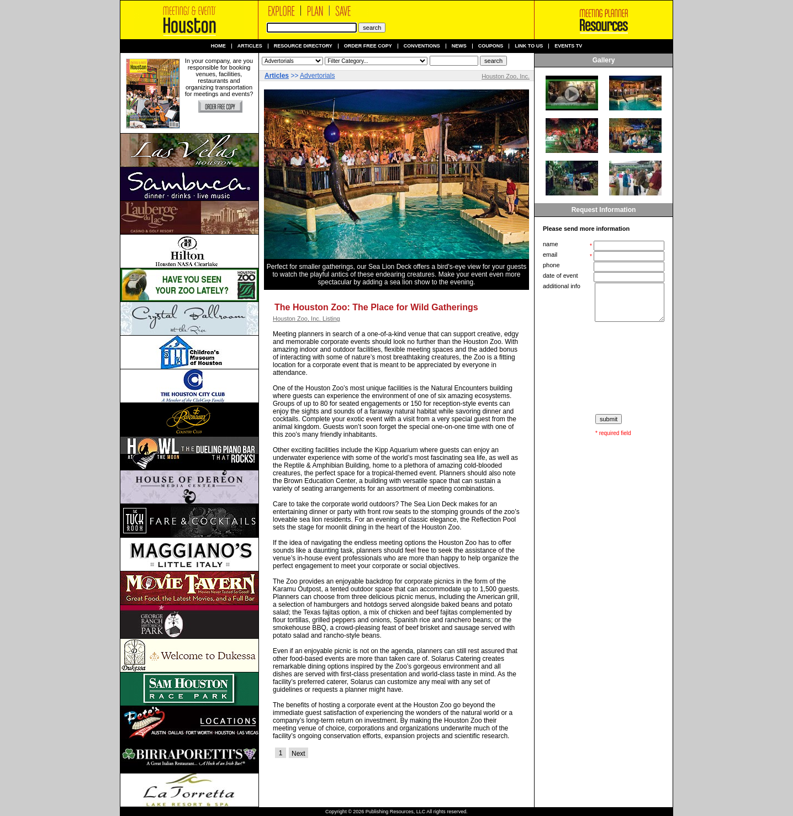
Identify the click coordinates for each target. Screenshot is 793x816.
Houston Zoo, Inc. (506, 76)
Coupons (491, 46)
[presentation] (604, 368)
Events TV (568, 46)
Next (298, 753)
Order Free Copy (368, 46)
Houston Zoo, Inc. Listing (306, 318)
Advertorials (317, 76)
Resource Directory (303, 46)
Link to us (529, 46)
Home (218, 46)
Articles (249, 46)
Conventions (422, 46)
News (459, 46)
